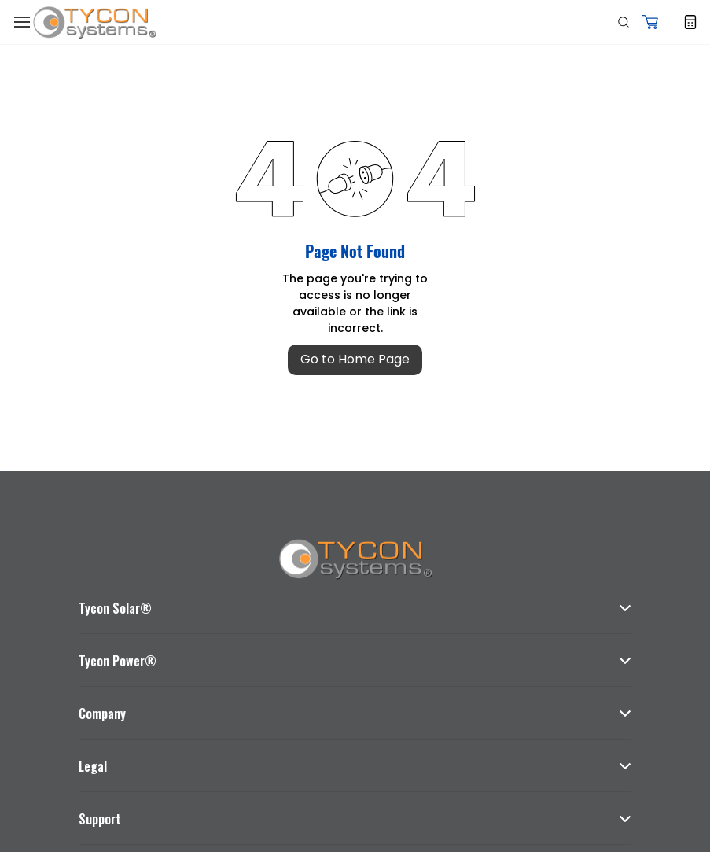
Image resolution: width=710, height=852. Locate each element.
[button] (650, 22)
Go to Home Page (355, 359)
